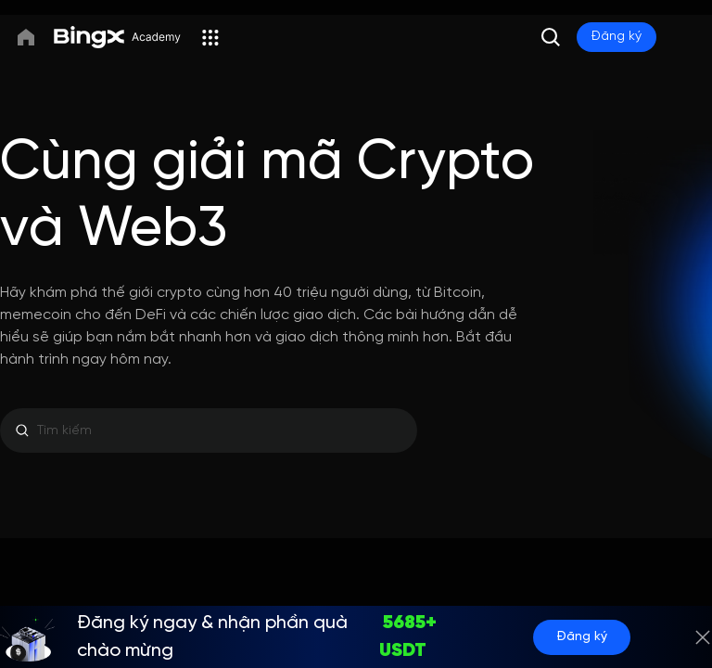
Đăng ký (581, 637)
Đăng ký (616, 37)
